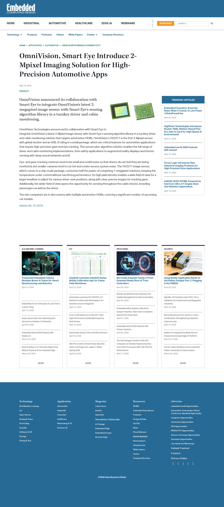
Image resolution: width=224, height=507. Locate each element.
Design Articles (139, 419)
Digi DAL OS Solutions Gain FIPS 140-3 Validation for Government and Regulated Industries (182, 300)
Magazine (100, 401)
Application (35, 45)
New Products (139, 441)
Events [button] (92, 34)
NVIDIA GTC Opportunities (182, 431)
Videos (60, 35)
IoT (20, 410)
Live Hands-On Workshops (182, 444)
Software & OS (25, 432)
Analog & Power (26, 419)
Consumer (61, 415)
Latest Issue (100, 406)
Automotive (57, 23)
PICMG (136, 406)
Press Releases (139, 432)
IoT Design (100, 424)
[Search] (192, 23)
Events (136, 454)
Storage (22, 436)
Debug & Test (25, 441)
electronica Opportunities (182, 422)
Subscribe (165, 23)
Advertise (176, 401)
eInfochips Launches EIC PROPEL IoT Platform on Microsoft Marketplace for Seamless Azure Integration (86, 300)
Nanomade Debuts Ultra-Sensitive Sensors (88, 333)
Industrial (32, 23)
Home (22, 45)
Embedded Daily (102, 428)
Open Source (25, 415)
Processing (24, 423)
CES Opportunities (179, 426)
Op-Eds (136, 423)
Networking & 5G (64, 423)
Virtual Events (139, 445)
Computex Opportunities (182, 418)
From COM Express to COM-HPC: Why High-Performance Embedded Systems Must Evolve (86, 318)
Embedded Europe (103, 433)
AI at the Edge (101, 437)
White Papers (75, 35)
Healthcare (84, 23)
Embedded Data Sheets (143, 410)
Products (32, 35)
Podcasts (47, 35)
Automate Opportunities (181, 439)
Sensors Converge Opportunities (185, 435)
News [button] (11, 23)
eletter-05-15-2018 (31, 205)
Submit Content (180, 448)
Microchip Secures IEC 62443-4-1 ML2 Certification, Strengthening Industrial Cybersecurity (181, 318)
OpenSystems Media (115, 477)
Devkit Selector (140, 437)
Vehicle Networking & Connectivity (81, 45)
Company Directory (113, 35)
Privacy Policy (179, 458)
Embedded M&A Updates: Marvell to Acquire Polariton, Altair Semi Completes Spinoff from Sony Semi (135, 311)
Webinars (128, 23)
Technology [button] (15, 34)
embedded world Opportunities (184, 406)
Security (23, 428)
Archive (98, 410)
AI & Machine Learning (29, 406)
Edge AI (107, 23)
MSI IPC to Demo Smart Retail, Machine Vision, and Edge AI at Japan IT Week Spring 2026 (87, 347)
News (135, 428)
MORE (41, 363)
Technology (26, 401)
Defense (62, 428)
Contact (175, 453)
